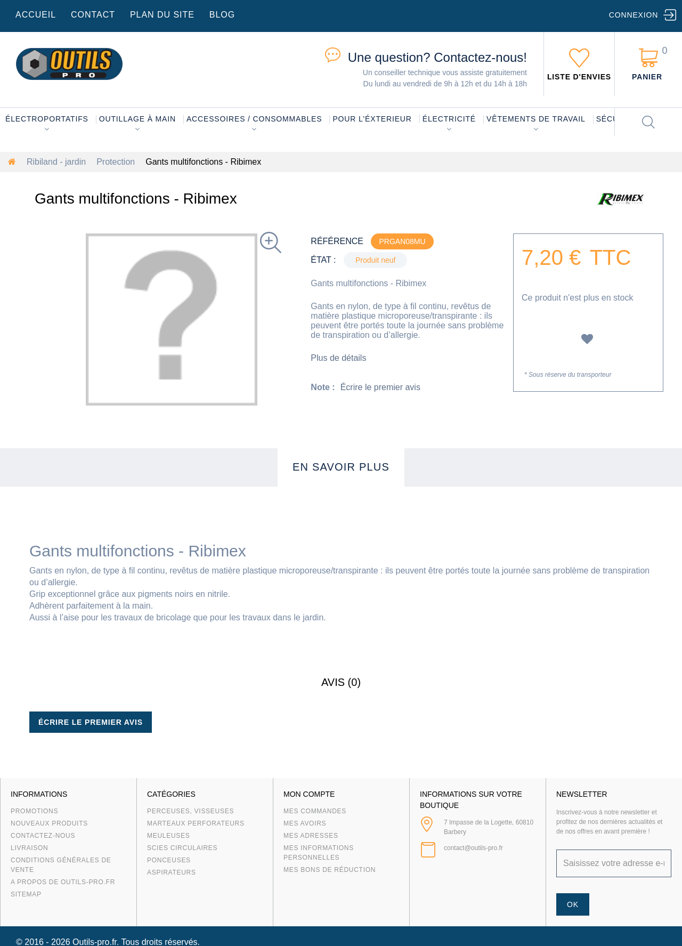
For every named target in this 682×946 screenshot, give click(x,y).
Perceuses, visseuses (190, 811)
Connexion (633, 15)
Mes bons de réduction (329, 870)
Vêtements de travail (536, 119)
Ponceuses (169, 860)
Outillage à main (137, 119)
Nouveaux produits (49, 823)
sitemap (26, 894)
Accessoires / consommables (254, 119)
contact (93, 14)
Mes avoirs (304, 823)
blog (222, 14)
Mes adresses (310, 835)
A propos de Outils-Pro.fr (63, 882)
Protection (115, 161)
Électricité (449, 119)
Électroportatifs (46, 119)
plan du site (162, 14)
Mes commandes (314, 811)
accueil (35, 14)
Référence (337, 241)
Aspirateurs (171, 872)
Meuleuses (168, 835)
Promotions (34, 811)
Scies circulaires (182, 848)
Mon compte (309, 794)
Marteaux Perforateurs (196, 823)
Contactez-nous (43, 835)
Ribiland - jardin (56, 161)
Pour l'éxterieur (371, 119)
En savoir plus (341, 467)
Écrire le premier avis (380, 387)
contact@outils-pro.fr (473, 848)
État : (323, 259)
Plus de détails (338, 357)
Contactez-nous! (437, 57)
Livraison (29, 848)
